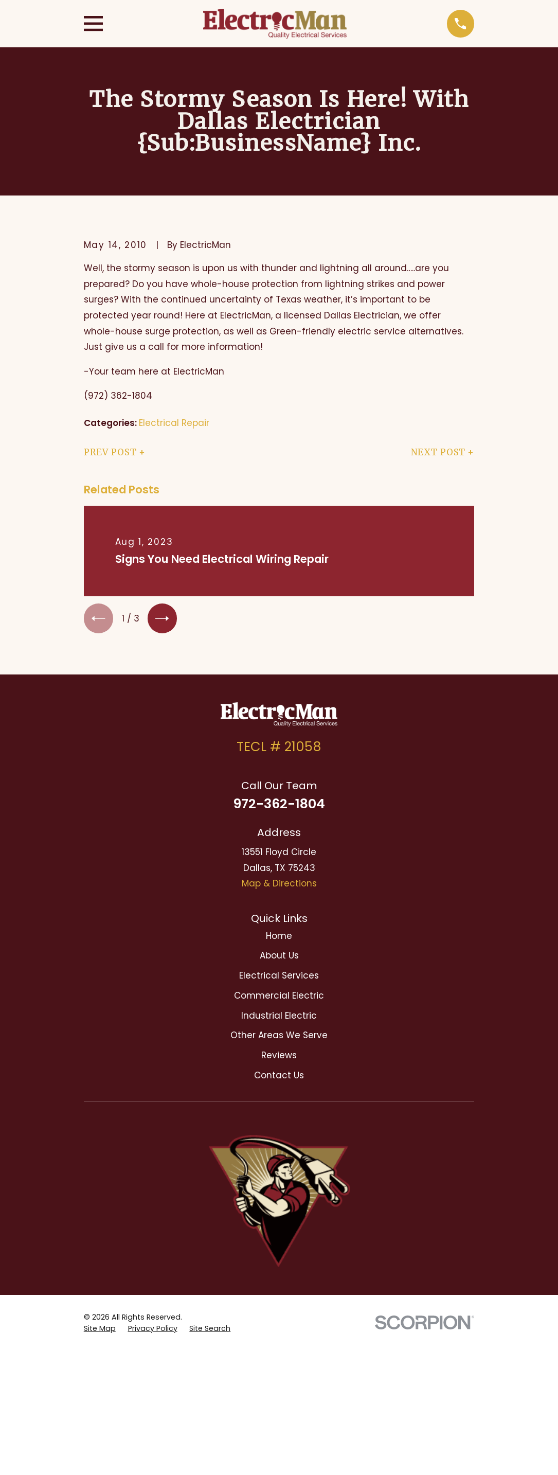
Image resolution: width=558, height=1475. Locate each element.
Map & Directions (279, 885)
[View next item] (166, 619)
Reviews (279, 1057)
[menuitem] (100, 1199)
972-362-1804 (279, 806)
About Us (279, 958)
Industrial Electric (279, 1017)
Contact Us (279, 1077)
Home (279, 938)
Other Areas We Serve (279, 1037)
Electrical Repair (174, 423)
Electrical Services (279, 977)
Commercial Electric (279, 997)
